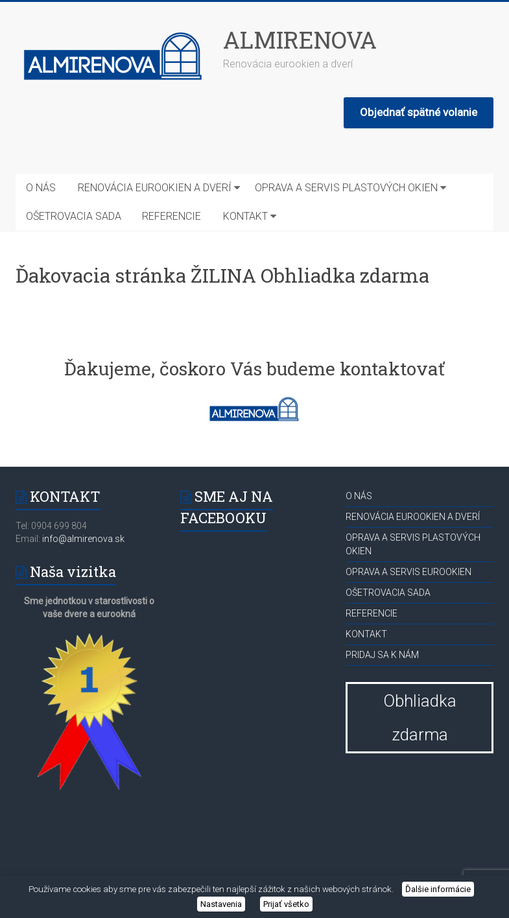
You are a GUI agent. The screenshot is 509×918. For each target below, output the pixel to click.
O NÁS (41, 188)
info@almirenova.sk (82, 539)
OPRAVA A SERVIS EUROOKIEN (408, 572)
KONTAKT (245, 216)
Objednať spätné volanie (418, 112)
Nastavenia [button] (221, 904)
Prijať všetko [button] (286, 904)
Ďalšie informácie (438, 889)
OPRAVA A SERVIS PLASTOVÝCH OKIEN (346, 188)
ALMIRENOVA (300, 39)
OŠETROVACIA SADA (73, 216)
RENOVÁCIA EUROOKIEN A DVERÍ (154, 188)
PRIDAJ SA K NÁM (382, 655)
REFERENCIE (171, 216)
